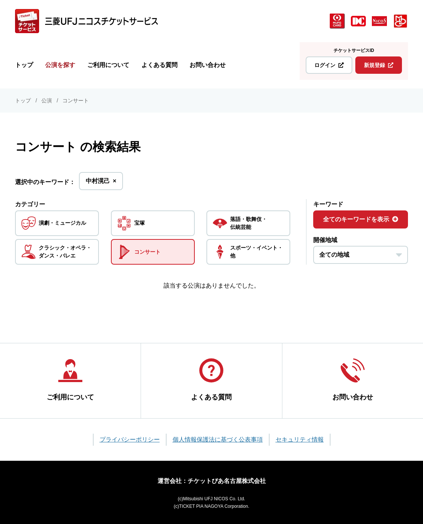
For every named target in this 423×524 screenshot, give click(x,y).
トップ (24, 65)
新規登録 (378, 65)
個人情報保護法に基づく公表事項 (218, 438)
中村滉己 (101, 183)
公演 (46, 100)
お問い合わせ (208, 65)
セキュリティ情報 (300, 438)
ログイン (329, 65)
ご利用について (108, 65)
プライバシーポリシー (130, 438)
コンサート (75, 100)
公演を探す (60, 65)
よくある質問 (159, 65)
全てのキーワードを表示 (360, 219)
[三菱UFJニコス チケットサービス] (86, 21)
